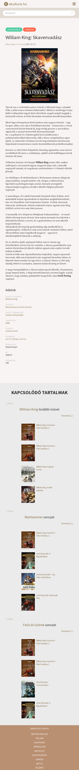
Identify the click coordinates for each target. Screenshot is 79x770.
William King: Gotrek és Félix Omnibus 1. (38, 447)
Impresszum (39, 746)
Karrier (39, 759)
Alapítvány (39, 742)
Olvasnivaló (14, 29)
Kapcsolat (39, 751)
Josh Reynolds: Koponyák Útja (39, 597)
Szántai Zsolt (12, 331)
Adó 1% (39, 763)
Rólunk (39, 738)
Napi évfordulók (39, 734)
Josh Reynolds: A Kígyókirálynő (35, 555)
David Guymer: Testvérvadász (35, 684)
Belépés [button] (39, 768)
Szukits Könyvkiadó (14, 315)
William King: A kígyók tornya (37, 468)
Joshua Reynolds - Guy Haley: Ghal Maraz (38, 576)
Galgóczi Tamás (17, 44)
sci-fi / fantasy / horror (16, 339)
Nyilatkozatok (39, 755)
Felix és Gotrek (24, 307)
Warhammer (11, 307)
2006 (8, 323)
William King (11, 299)
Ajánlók (29, 29)
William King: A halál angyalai (36, 489)
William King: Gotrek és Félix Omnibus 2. (38, 426)
